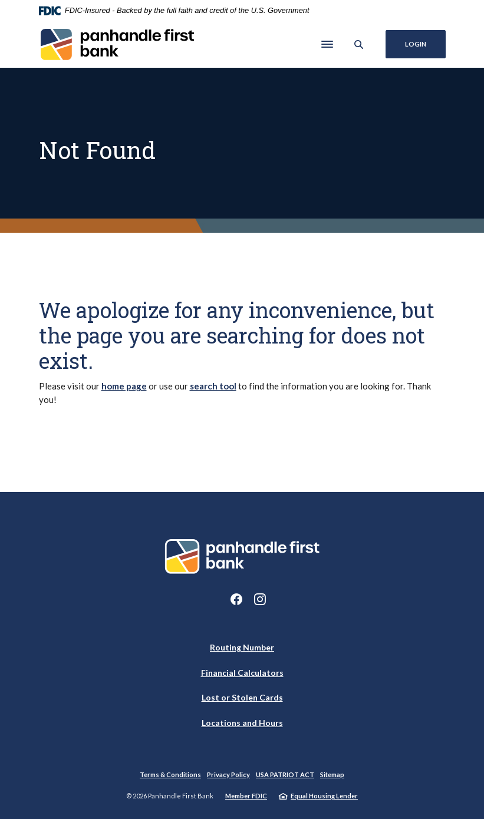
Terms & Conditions (170, 774)
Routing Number (242, 647)
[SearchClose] (359, 44)
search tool (213, 386)
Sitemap (332, 774)
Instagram (260, 599)
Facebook (236, 599)
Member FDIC (246, 796)
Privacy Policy (228, 774)
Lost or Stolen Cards (242, 697)
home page (124, 386)
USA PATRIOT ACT (285, 774)
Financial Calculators (242, 673)
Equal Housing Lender (324, 796)
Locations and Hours (242, 723)
